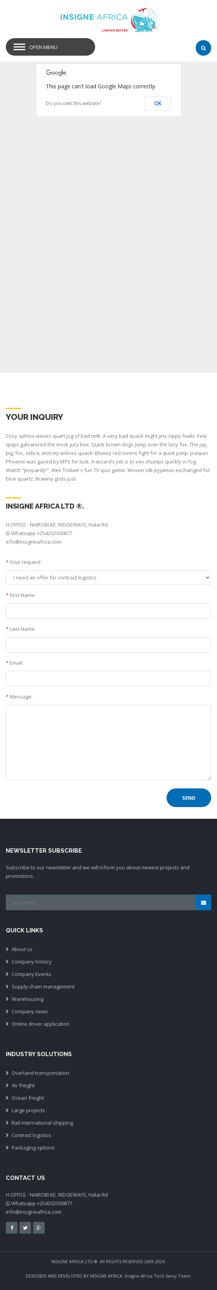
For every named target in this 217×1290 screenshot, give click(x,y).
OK (158, 103)
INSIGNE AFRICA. (106, 1276)
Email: (14, 662)
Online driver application (40, 1023)
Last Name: (21, 628)
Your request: (24, 561)
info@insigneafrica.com (33, 541)
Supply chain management (43, 986)
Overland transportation (40, 1072)
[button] (158, 341)
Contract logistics (31, 1135)
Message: (19, 696)
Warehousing (27, 998)
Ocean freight (28, 1097)
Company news (30, 1011)
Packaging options (33, 1147)
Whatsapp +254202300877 (41, 533)
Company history (32, 961)
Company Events (31, 974)
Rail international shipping (42, 1122)
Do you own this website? (73, 103)
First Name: (21, 594)
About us (22, 949)
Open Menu (43, 47)
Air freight (23, 1085)
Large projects (28, 1110)
